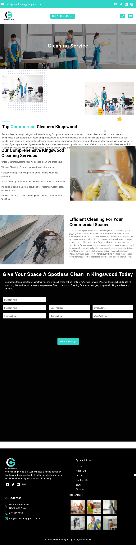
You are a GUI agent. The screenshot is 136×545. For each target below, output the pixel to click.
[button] (130, 16)
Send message (68, 341)
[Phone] (24, 307)
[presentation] (24, 331)
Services (80, 475)
